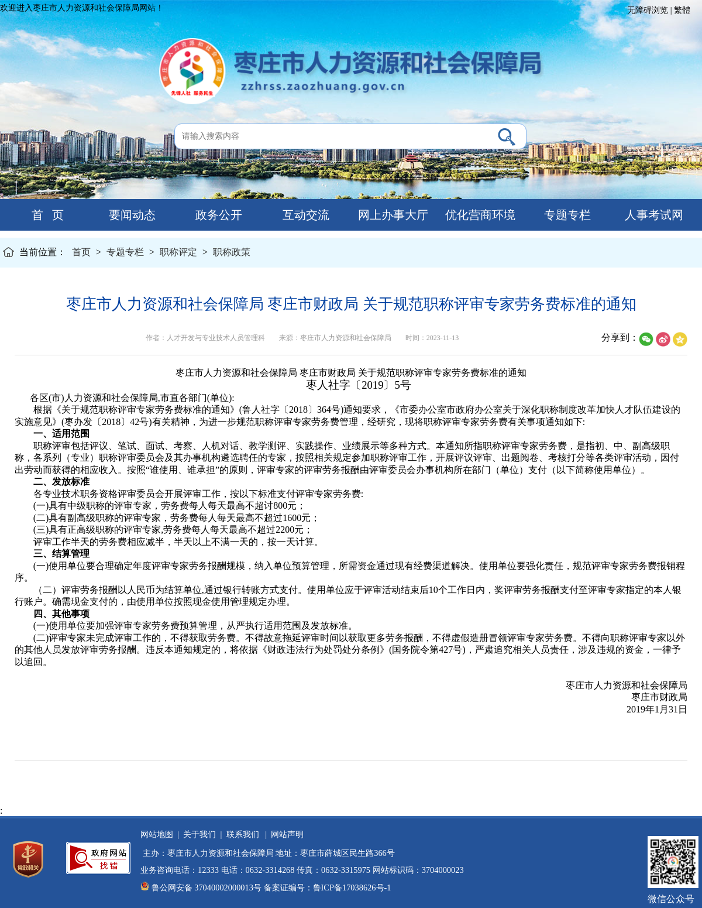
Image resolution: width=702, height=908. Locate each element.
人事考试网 (652, 214)
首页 (81, 252)
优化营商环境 (478, 214)
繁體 (682, 10)
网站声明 (285, 834)
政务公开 (217, 214)
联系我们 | (244, 834)
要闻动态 (131, 214)
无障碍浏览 (647, 10)
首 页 (43, 214)
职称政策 (231, 252)
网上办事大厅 (391, 214)
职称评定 (178, 252)
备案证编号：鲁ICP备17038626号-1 (327, 887)
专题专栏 (566, 214)
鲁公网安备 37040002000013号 (206, 887)
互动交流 (304, 214)
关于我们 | (200, 834)
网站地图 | (159, 834)
